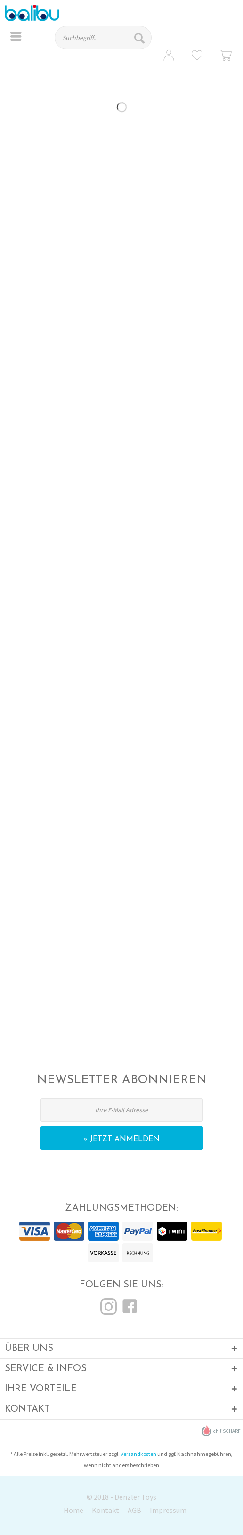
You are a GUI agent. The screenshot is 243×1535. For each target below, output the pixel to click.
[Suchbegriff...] (103, 37)
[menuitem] (16, 37)
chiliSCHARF (221, 1430)
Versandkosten (138, 1453)
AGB (134, 1510)
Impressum (168, 1510)
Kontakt (105, 1510)
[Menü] (16, 37)
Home (73, 1510)
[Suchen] (141, 37)
